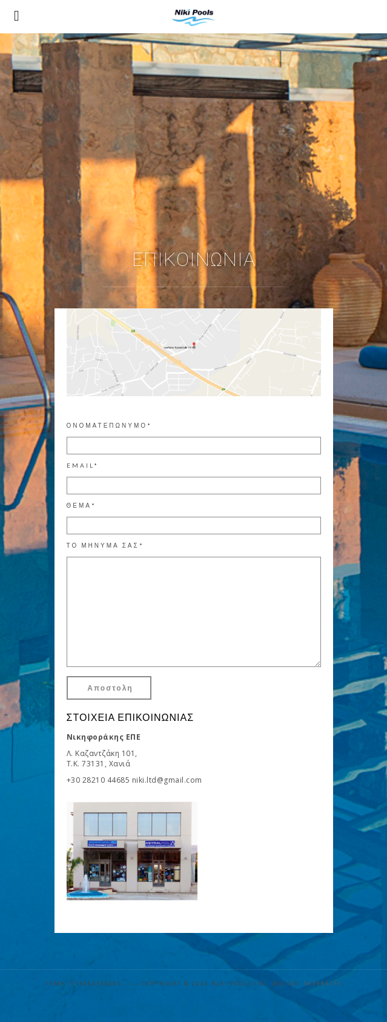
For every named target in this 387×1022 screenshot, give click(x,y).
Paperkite (322, 983)
